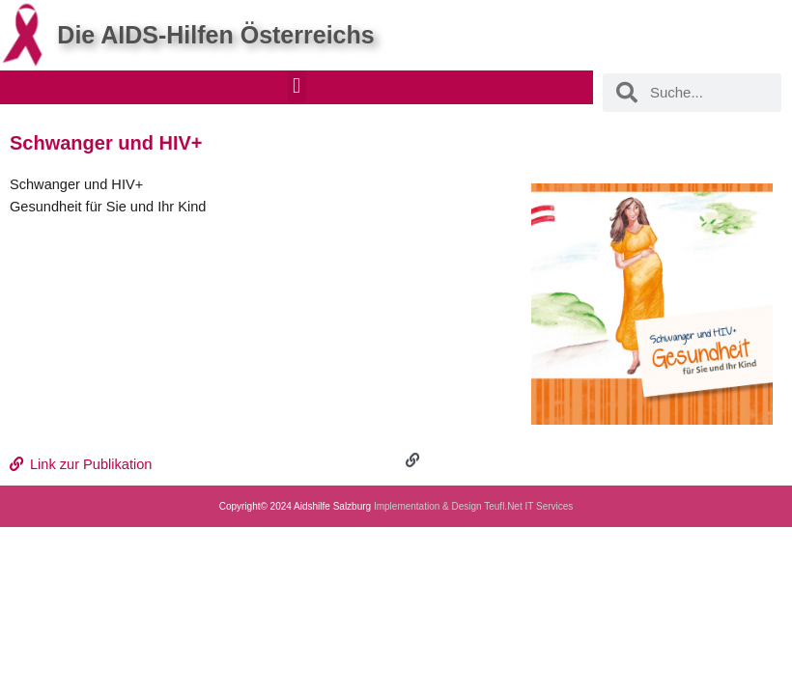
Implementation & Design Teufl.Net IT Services (473, 506)
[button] (297, 86)
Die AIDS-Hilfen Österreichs (215, 34)
